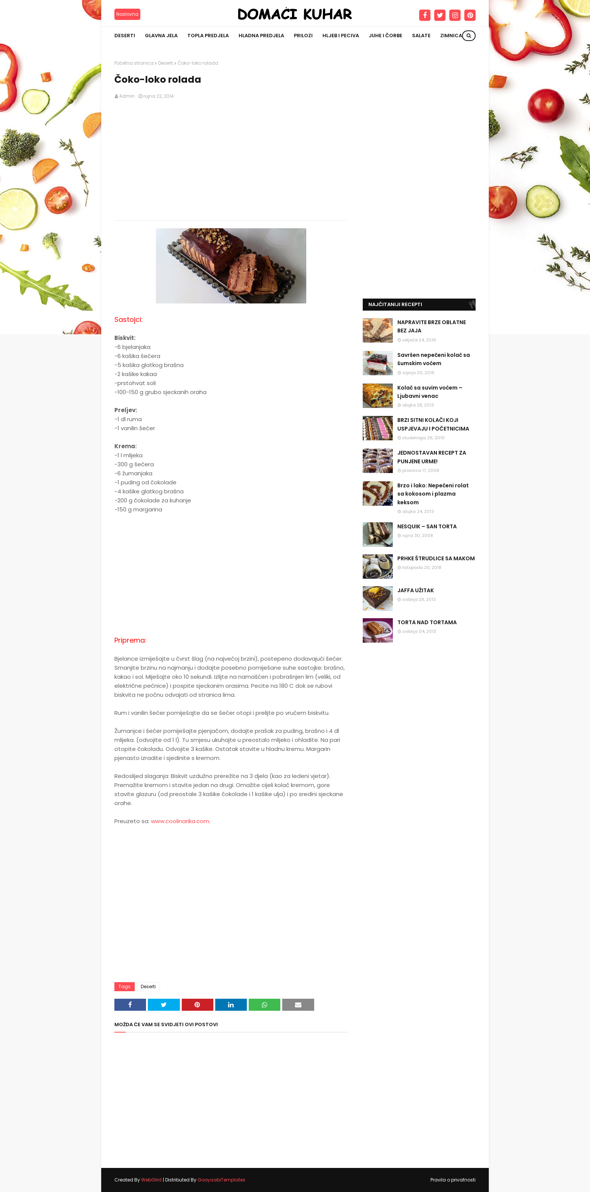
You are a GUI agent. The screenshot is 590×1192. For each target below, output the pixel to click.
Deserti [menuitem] (124, 35)
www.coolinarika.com (180, 821)
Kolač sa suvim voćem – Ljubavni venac (429, 392)
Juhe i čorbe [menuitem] (385, 35)
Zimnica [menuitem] (451, 35)
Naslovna (127, 14)
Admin (127, 96)
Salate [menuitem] (421, 35)
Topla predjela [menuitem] (208, 35)
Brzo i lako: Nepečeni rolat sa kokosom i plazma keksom (433, 494)
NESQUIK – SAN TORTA (427, 526)
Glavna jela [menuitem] (161, 35)
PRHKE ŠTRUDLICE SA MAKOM (436, 558)
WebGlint (151, 1180)
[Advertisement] (231, 160)
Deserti (165, 63)
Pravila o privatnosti (453, 1180)
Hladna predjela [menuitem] (261, 35)
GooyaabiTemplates (221, 1180)
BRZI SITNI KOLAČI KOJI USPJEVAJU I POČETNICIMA (433, 424)
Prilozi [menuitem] (303, 35)
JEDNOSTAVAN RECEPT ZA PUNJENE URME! (431, 457)
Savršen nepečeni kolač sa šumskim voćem (433, 359)
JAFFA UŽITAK (415, 590)
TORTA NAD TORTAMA (427, 622)
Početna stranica (134, 63)
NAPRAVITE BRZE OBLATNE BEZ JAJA (431, 326)
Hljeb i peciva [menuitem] (340, 35)
